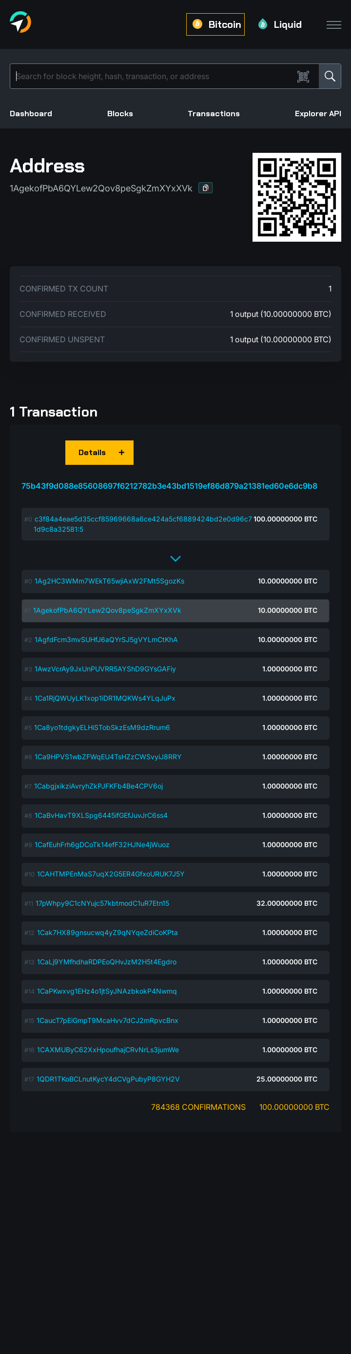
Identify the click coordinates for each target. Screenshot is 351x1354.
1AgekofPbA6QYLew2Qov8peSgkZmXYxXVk (107, 610)
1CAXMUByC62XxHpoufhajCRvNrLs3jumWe (108, 1049)
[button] (205, 187)
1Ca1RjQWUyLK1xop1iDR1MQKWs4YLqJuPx (105, 698)
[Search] (153, 76)
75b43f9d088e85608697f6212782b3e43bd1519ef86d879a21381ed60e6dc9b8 (169, 486)
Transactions (214, 113)
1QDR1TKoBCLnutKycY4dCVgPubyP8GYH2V (108, 1079)
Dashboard (31, 113)
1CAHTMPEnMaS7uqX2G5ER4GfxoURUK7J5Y (111, 874)
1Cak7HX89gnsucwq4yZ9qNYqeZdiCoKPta (107, 932)
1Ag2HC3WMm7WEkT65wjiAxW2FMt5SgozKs (109, 581)
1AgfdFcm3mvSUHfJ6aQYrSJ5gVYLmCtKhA (106, 639)
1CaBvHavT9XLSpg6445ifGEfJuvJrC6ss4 (101, 815)
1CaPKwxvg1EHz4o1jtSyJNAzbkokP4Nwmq (107, 991)
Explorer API (318, 113)
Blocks (120, 113)
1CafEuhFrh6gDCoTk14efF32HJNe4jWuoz (102, 844)
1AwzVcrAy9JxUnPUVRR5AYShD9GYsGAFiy (105, 669)
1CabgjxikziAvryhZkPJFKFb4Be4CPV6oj (98, 786)
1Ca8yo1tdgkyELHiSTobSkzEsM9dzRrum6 (102, 727)
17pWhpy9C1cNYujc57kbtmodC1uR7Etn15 (102, 903)
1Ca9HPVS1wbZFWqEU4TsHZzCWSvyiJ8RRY (108, 756)
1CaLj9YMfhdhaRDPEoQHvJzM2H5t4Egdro (106, 962)
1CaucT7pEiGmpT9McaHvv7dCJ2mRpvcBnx (107, 1020)
